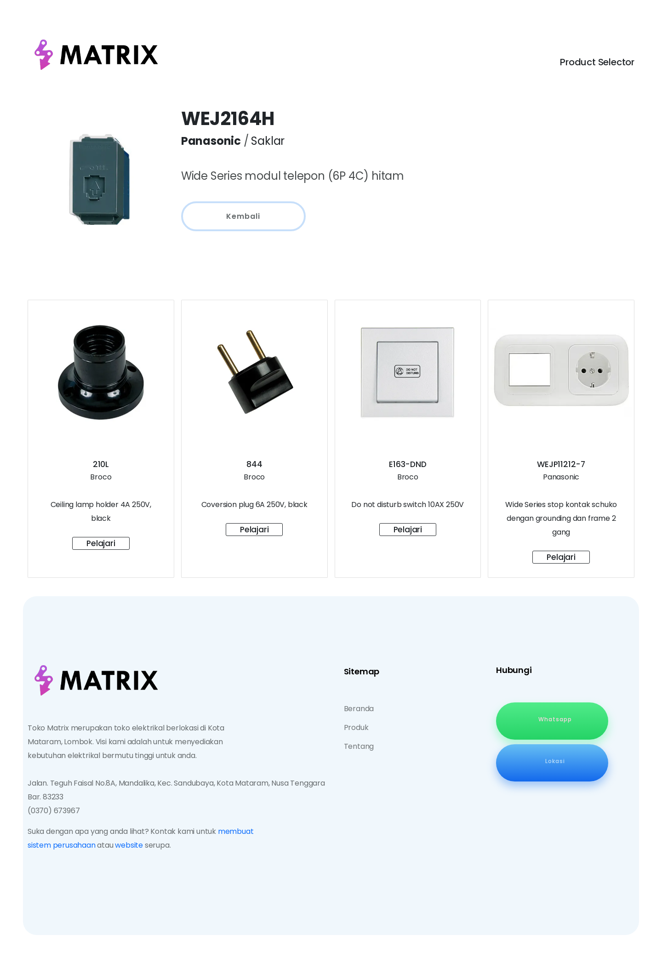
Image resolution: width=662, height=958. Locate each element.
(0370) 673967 (54, 810)
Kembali (243, 216)
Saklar (268, 140)
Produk (356, 727)
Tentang (359, 746)
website (129, 845)
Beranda (359, 708)
